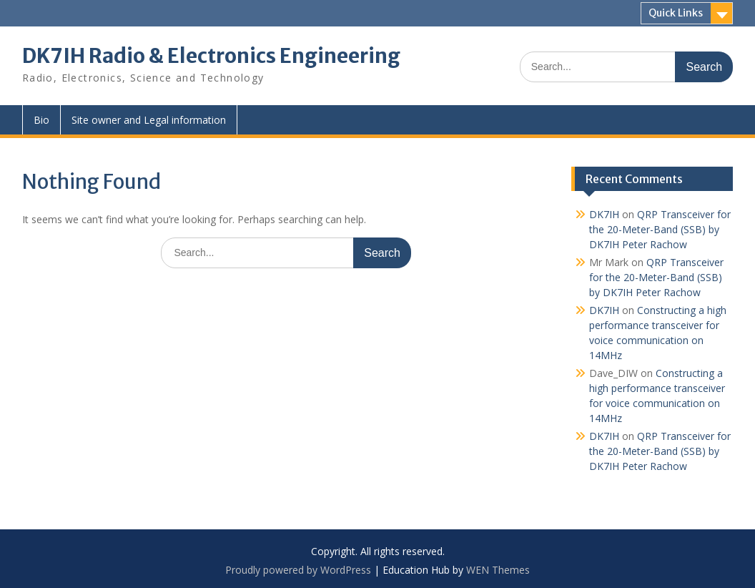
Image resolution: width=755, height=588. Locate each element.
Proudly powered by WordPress (298, 570)
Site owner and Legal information (148, 120)
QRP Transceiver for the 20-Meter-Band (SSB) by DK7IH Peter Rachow (660, 229)
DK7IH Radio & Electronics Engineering (211, 56)
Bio (41, 120)
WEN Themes (498, 570)
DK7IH (604, 214)
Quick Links (675, 12)
